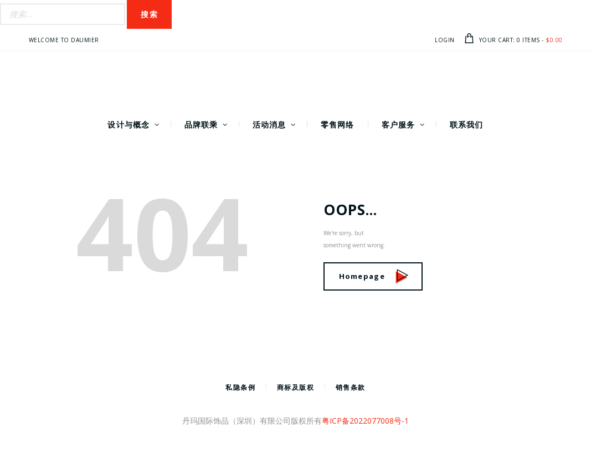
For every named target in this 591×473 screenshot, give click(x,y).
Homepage (374, 276)
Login (445, 40)
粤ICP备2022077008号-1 (365, 420)
